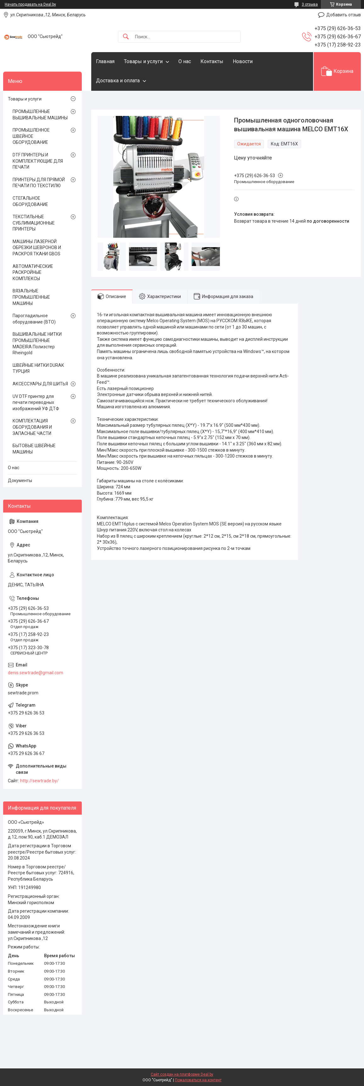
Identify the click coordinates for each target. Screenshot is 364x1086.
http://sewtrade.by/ (39, 780)
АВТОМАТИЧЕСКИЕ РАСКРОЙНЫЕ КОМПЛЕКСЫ (33, 272)
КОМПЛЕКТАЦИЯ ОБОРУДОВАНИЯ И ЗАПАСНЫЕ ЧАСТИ (32, 427)
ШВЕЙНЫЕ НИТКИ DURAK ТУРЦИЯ (38, 368)
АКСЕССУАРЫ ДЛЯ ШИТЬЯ (40, 383)
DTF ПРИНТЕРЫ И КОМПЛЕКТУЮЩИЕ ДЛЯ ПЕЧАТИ (38, 161)
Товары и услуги (143, 61)
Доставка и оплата (118, 81)
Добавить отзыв (343, 14)
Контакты (211, 61)
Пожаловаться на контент (198, 1080)
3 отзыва (310, 4)
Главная (105, 61)
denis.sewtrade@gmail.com (35, 672)
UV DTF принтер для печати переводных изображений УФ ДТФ (36, 402)
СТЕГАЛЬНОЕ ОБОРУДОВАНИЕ (30, 201)
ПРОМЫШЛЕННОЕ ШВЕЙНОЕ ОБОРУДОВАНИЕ (31, 136)
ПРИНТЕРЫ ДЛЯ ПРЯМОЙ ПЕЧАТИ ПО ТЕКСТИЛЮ (39, 182)
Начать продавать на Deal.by (30, 4)
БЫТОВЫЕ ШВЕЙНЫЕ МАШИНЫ (34, 448)
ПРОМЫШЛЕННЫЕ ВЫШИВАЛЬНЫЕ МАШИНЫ (40, 114)
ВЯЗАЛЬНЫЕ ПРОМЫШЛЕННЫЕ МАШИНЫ (31, 297)
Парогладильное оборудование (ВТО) (34, 318)
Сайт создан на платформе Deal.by (182, 1074)
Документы (20, 480)
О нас (184, 61)
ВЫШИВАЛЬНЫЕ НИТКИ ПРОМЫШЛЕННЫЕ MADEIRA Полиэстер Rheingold (37, 343)
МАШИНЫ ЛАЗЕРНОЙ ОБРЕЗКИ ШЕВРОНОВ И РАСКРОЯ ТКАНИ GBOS (37, 247)
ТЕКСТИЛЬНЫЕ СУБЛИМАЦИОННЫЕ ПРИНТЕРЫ (34, 222)
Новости (243, 61)
